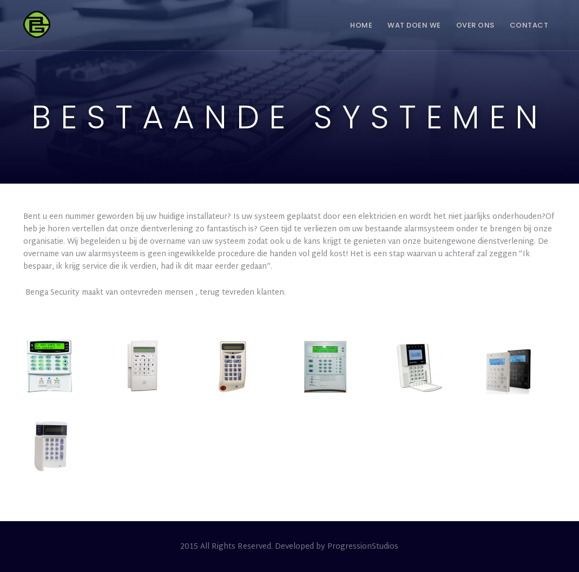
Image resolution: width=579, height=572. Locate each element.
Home (361, 25)
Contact (529, 25)
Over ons (475, 25)
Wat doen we (414, 25)
